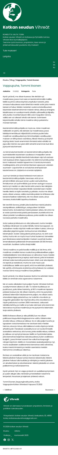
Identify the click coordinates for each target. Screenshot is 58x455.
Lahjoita (7, 56)
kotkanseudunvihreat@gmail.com (23, 418)
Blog (12, 80)
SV (54, 62)
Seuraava (49, 390)
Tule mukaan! (10, 50)
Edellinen (8, 390)
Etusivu (6, 80)
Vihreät (26, 27)
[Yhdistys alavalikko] (11, 436)
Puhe (34, 91)
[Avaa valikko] (4, 73)
